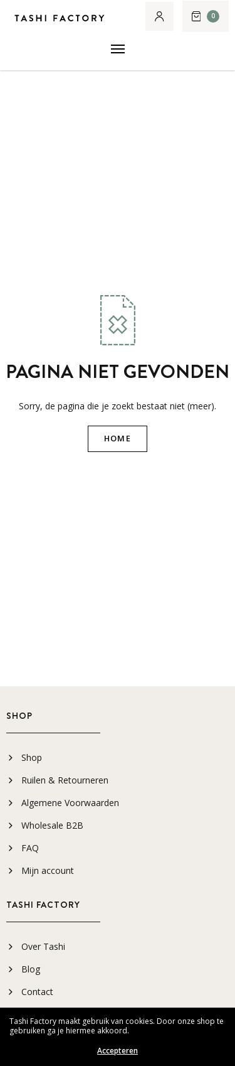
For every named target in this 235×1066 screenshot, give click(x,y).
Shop (31, 757)
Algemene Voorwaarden (70, 803)
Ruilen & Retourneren (64, 780)
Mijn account (47, 870)
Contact (37, 992)
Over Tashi (43, 946)
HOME (117, 438)
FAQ (30, 848)
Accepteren (117, 1050)
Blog (30, 969)
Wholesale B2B (52, 825)
